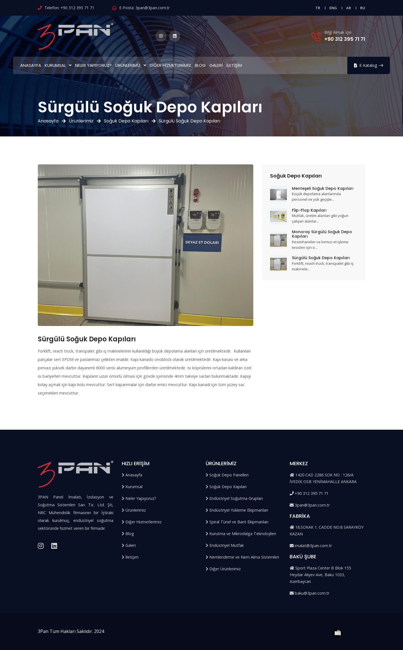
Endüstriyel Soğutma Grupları (234, 498)
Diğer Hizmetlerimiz (170, 65)
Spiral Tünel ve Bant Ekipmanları (237, 521)
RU (362, 7)
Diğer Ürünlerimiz (223, 568)
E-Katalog (368, 65)
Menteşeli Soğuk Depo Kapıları (322, 188)
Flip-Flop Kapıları (309, 210)
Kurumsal (55, 65)
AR (348, 7)
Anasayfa (30, 65)
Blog (200, 65)
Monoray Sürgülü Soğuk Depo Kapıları (322, 234)
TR (317, 7)
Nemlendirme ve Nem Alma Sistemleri (242, 557)
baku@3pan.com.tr (309, 593)
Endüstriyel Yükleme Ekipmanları (237, 510)
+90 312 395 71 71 (77, 7)
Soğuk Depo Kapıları (126, 121)
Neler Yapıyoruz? (93, 65)
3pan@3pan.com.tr (152, 7)
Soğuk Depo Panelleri (227, 475)
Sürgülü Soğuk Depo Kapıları (321, 258)
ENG (333, 7)
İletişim (234, 65)
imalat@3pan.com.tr (311, 545)
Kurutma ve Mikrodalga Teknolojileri (241, 533)
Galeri (216, 65)
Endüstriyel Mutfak (225, 545)
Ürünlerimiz (127, 65)
